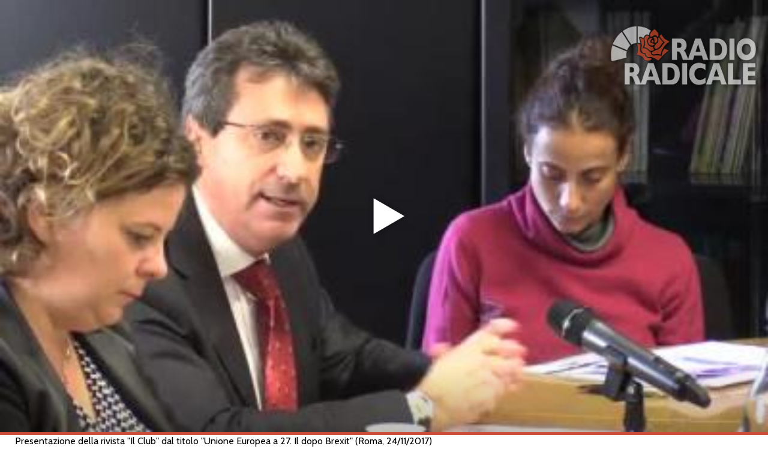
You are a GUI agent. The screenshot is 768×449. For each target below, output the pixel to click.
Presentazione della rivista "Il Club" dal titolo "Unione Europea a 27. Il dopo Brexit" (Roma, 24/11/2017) (223, 441)
